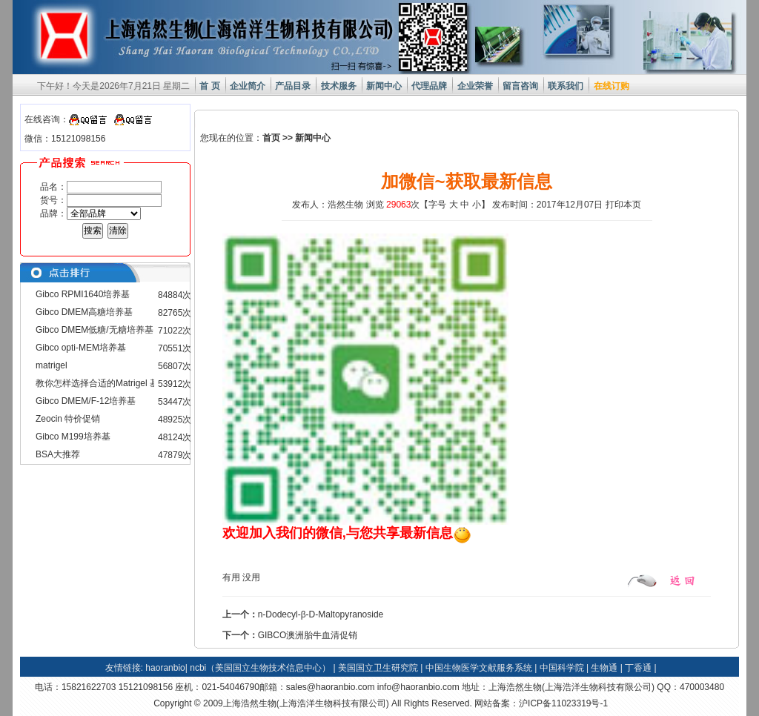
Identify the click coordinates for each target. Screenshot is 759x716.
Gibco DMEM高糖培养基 (84, 312)
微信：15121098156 (64, 138)
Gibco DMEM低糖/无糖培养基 (94, 330)
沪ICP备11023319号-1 (563, 703)
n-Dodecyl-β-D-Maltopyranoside (321, 614)
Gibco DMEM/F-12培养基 (86, 401)
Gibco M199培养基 (73, 436)
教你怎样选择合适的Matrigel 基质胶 (106, 383)
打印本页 (623, 204)
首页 (271, 138)
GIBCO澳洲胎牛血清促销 (308, 635)
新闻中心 (313, 138)
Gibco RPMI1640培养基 (83, 294)
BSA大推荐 (58, 454)
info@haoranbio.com (418, 687)
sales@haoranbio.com (330, 687)
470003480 (702, 687)
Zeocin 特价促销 (68, 419)
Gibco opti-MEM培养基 (81, 347)
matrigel (51, 365)
